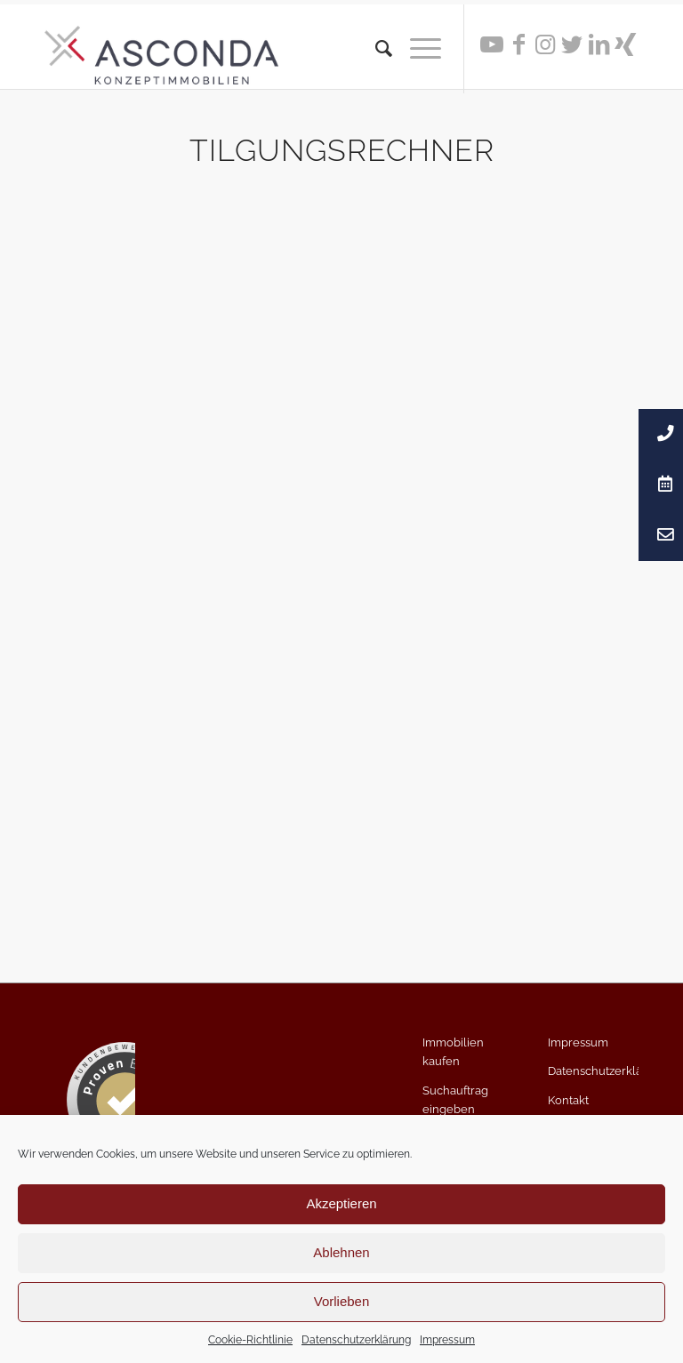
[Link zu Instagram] (545, 44)
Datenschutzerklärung (356, 1340)
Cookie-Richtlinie (250, 1340)
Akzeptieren (341, 1203)
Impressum (447, 1340)
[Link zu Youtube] (491, 44)
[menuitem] (375, 48)
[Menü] (416, 49)
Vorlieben (342, 1301)
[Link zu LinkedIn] (598, 44)
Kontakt (568, 1100)
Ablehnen (341, 1252)
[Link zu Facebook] (518, 44)
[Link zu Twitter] (571, 44)
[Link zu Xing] (625, 44)
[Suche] (375, 49)
